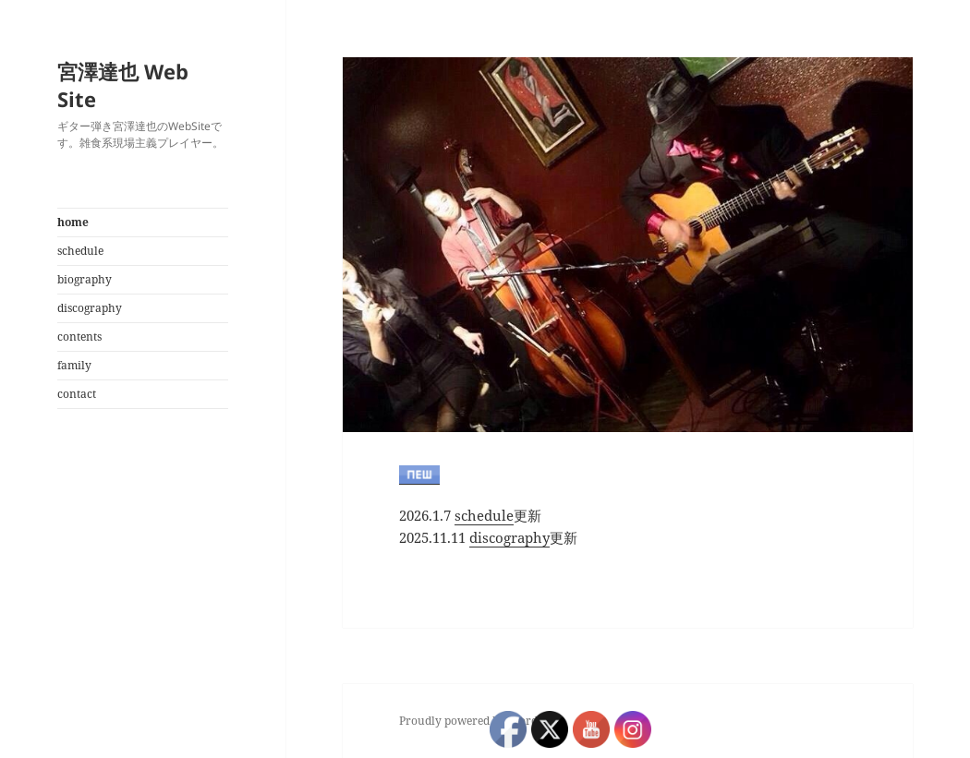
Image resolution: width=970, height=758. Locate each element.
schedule (80, 251)
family (74, 365)
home (73, 222)
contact (76, 394)
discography (89, 308)
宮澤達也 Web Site (122, 85)
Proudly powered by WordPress (481, 720)
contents (79, 336)
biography (84, 279)
